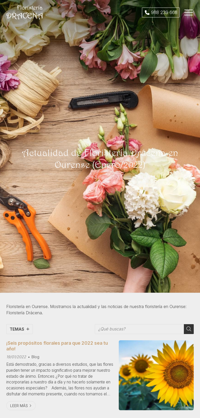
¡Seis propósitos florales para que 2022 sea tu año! (57, 345)
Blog (35, 357)
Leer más (19, 405)
